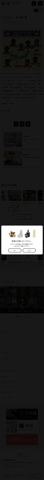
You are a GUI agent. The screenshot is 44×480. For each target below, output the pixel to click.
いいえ (29, 250)
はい (15, 250)
